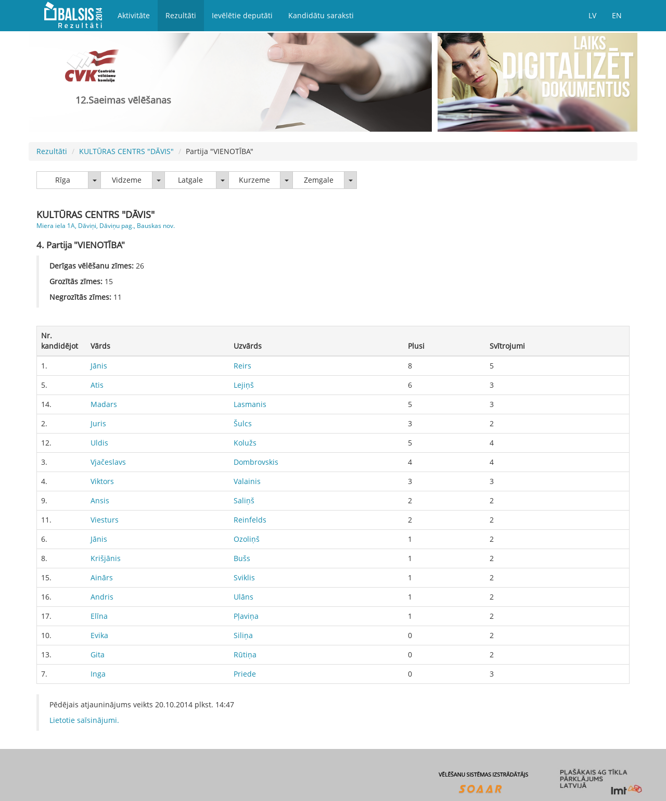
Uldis (99, 443)
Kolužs (245, 443)
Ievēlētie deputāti (242, 15)
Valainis (247, 481)
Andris (102, 597)
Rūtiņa (245, 654)
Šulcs (243, 423)
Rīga (62, 180)
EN (617, 15)
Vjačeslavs (108, 462)
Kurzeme (254, 180)
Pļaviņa (246, 616)
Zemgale (319, 180)
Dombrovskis (256, 462)
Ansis (100, 500)
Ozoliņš (247, 539)
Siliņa (243, 635)
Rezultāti (180, 15)
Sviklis (244, 577)
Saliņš (244, 500)
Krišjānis (106, 558)
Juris (98, 423)
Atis (97, 385)
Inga (98, 674)
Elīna (99, 616)
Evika (99, 635)
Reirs (242, 366)
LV (592, 15)
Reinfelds (250, 520)
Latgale (190, 180)
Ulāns (243, 597)
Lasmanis (250, 404)
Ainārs (102, 577)
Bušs (242, 558)
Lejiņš (244, 385)
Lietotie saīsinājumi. (84, 720)
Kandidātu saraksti (321, 15)
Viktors (102, 481)
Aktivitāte (134, 15)
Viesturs (105, 520)
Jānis (99, 366)
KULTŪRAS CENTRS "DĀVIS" (126, 151)
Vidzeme (127, 180)
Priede (245, 674)
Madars (104, 404)
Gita (98, 654)
